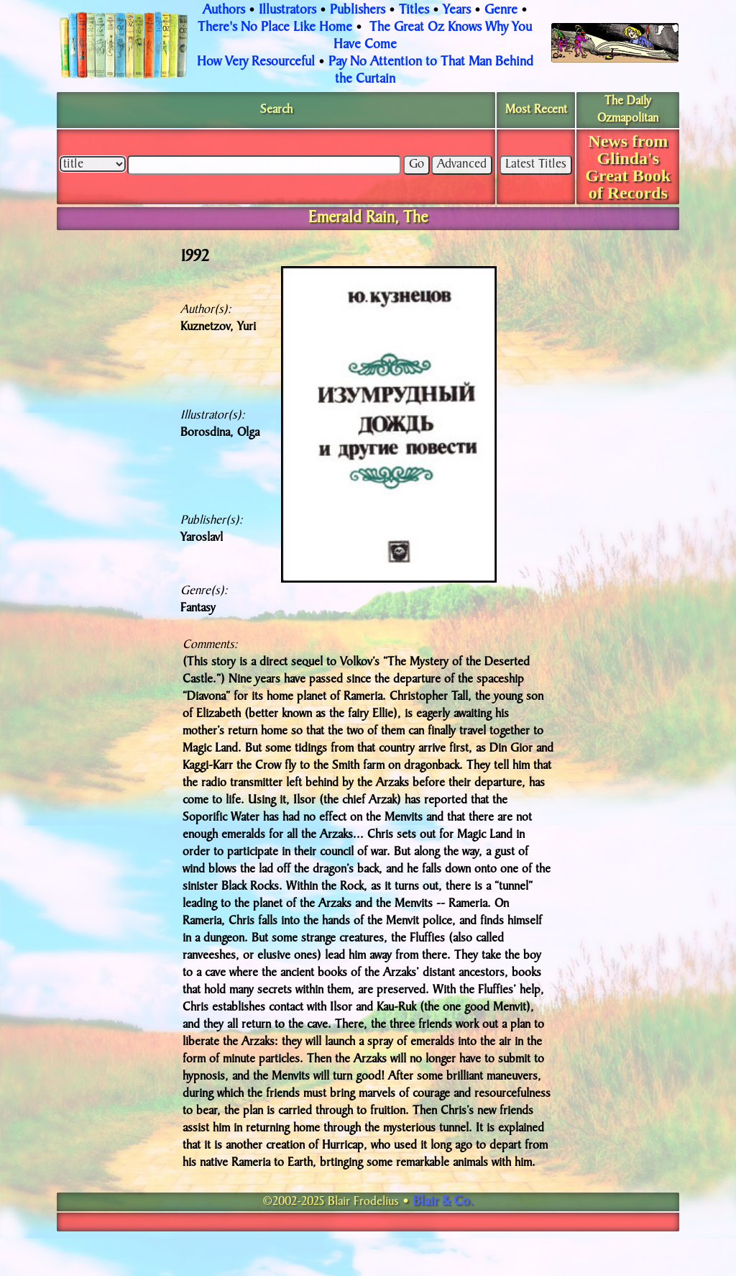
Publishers (357, 11)
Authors (224, 11)
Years (457, 11)
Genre (501, 11)
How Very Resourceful (256, 62)
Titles (414, 11)
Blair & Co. (443, 1202)
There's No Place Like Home (275, 28)
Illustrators (287, 11)
